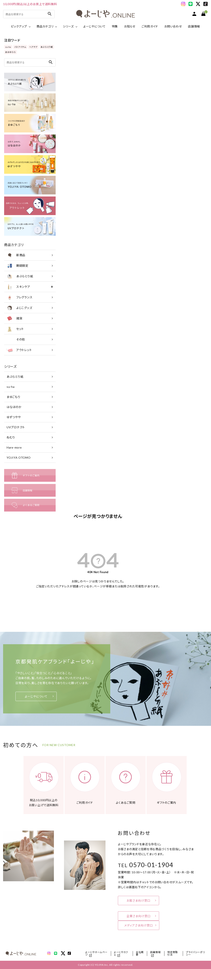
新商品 (15, 255)
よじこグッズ (19, 307)
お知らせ (129, 26)
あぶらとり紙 (47, 47)
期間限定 (17, 265)
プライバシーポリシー (195, 953)
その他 (15, 339)
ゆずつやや (14, 417)
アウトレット (19, 350)
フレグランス (19, 297)
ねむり (11, 437)
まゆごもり (13, 397)
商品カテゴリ (44, 26)
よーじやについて (94, 26)
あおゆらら (10, 52)
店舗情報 (194, 26)
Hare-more (14, 447)
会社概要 (140, 953)
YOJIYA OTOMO (18, 457)
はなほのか (14, 407)
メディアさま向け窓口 (138, 925)
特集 (115, 26)
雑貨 (14, 318)
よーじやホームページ (96, 953)
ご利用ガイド (150, 26)
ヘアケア (33, 47)
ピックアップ (19, 26)
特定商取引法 (172, 953)
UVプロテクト (16, 427)
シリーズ (68, 26)
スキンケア (18, 286)
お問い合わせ (173, 26)
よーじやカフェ (121, 953)
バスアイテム (20, 47)
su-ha (8, 47)
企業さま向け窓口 (139, 916)
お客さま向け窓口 (138, 900)
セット (15, 328)
